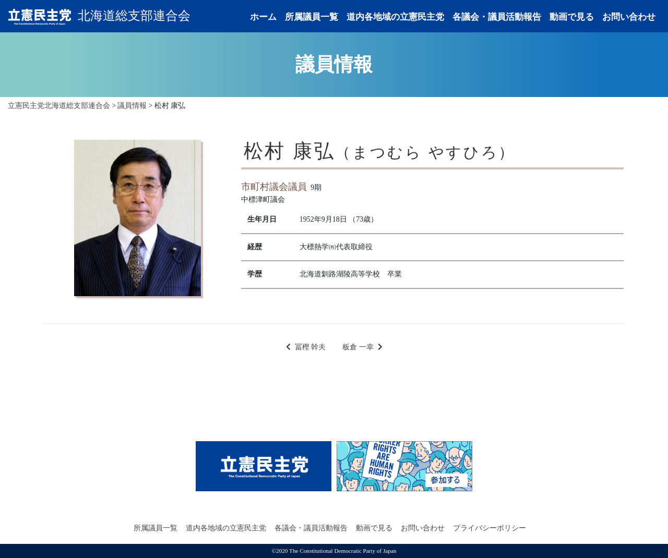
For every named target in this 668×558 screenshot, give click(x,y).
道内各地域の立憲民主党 (395, 17)
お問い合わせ (628, 17)
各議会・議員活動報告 (496, 17)
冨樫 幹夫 (310, 347)
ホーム (263, 17)
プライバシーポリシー (489, 528)
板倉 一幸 (358, 347)
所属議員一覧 (311, 17)
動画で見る (572, 17)
